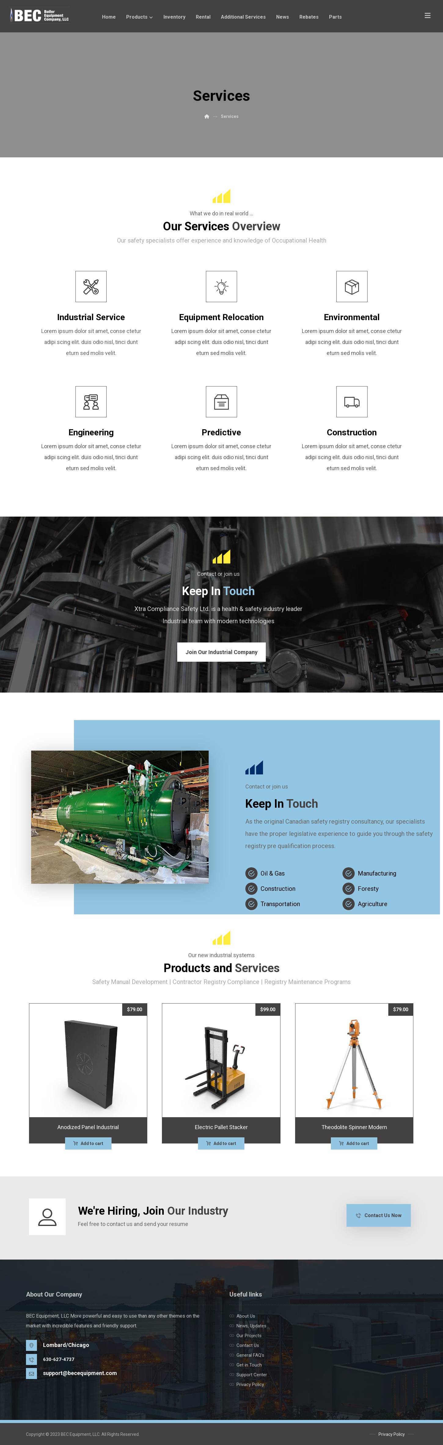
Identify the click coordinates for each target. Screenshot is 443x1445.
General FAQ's (246, 1355)
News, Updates (247, 1326)
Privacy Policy (246, 1384)
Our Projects (245, 1335)
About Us (242, 1316)
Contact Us (244, 1345)
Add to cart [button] (92, 1143)
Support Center (248, 1374)
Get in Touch (245, 1365)
